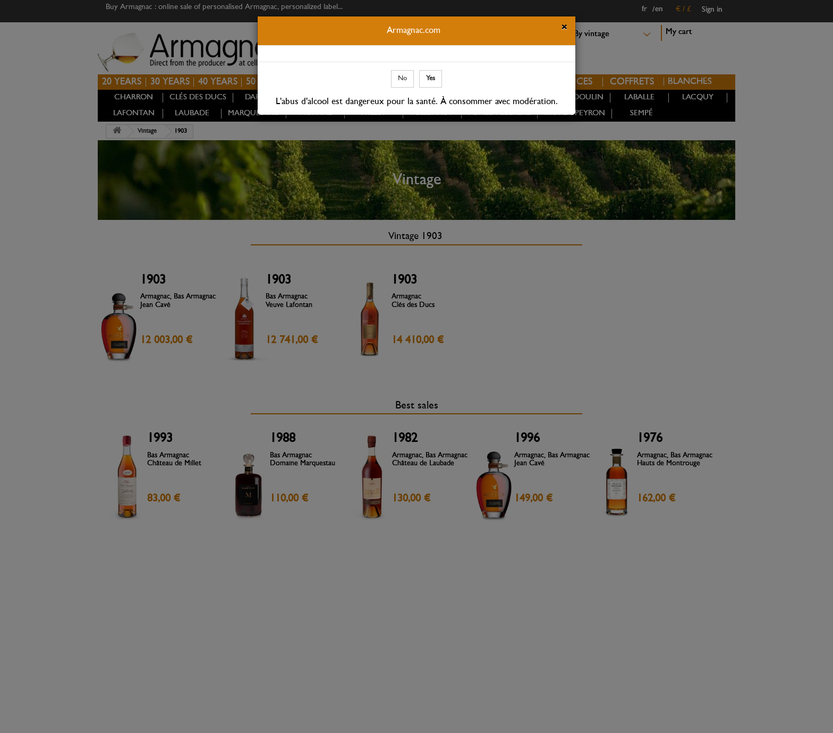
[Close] (564, 28)
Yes (430, 78)
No (402, 78)
